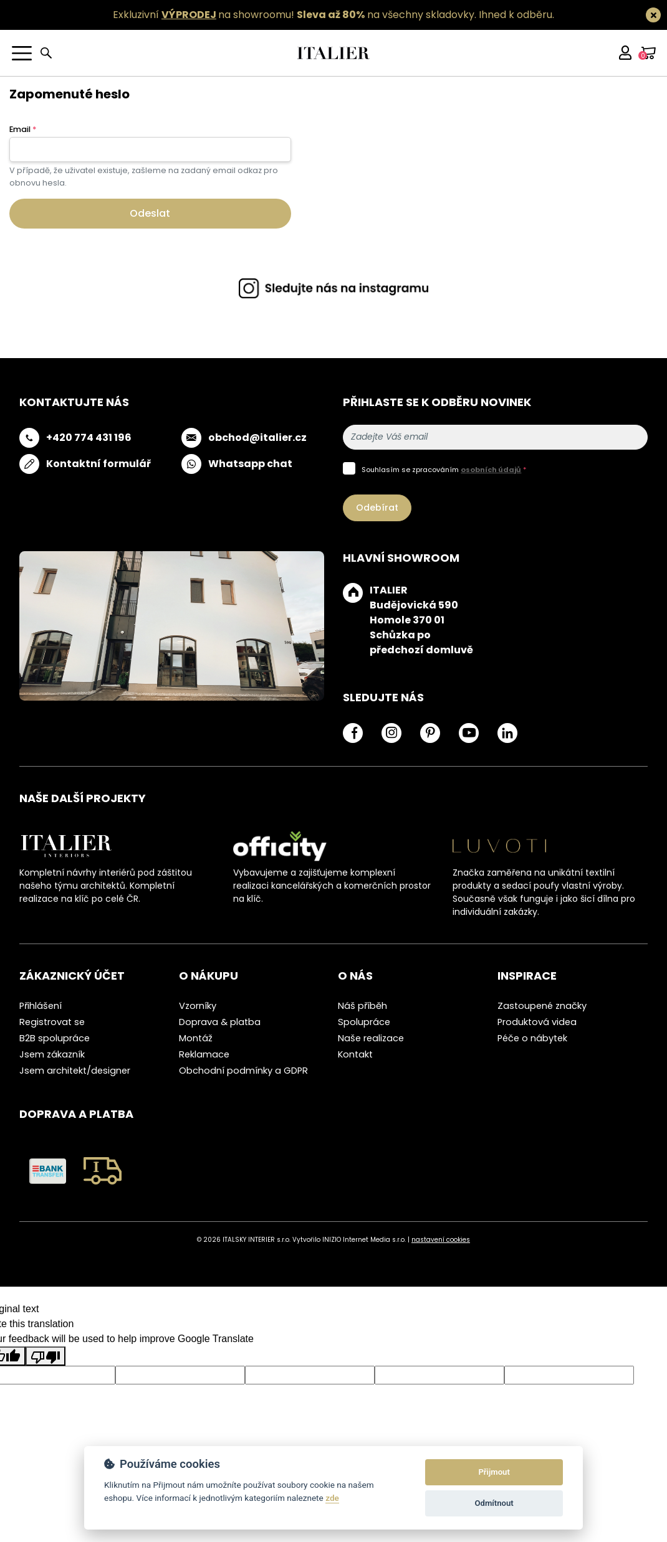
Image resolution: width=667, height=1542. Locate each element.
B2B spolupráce (54, 1038)
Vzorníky (197, 1006)
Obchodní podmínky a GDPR (243, 1070)
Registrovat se (52, 1022)
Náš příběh (362, 1006)
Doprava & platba (220, 1022)
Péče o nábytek (532, 1038)
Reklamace (204, 1054)
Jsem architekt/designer (74, 1070)
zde (332, 1498)
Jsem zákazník (52, 1054)
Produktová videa (537, 1022)
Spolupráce (364, 1022)
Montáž (196, 1038)
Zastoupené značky (542, 1006)
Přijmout (493, 1472)
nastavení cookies (440, 1239)
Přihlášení (40, 1006)
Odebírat (377, 507)
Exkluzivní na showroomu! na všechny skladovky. (294, 14)
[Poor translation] (45, 1356)
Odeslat (150, 213)
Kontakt (355, 1054)
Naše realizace (371, 1038)
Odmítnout (494, 1503)
